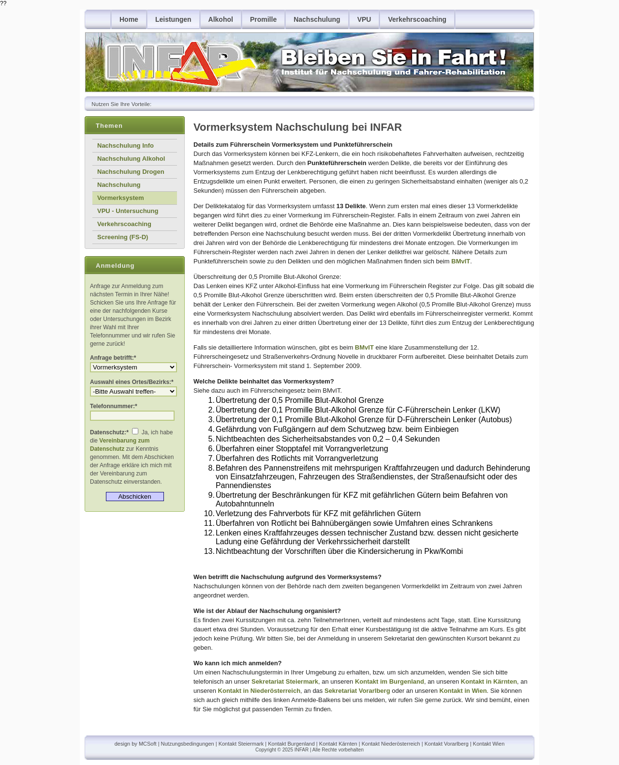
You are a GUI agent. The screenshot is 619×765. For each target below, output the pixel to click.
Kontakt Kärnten (338, 744)
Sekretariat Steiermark (284, 681)
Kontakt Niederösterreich (391, 744)
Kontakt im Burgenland (389, 681)
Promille (263, 19)
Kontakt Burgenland (291, 744)
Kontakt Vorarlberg (447, 744)
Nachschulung (317, 19)
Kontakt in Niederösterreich (259, 690)
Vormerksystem (120, 197)
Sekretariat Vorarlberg (357, 690)
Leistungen (173, 19)
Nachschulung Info (125, 145)
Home (128, 19)
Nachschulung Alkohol (131, 158)
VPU (364, 19)
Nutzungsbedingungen (187, 744)
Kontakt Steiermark (241, 744)
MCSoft (148, 744)
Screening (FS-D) (122, 237)
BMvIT (460, 261)
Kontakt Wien (488, 744)
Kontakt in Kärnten (489, 681)
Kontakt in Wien (462, 690)
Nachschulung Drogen (130, 171)
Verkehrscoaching (417, 19)
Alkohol (220, 19)
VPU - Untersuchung (127, 210)
